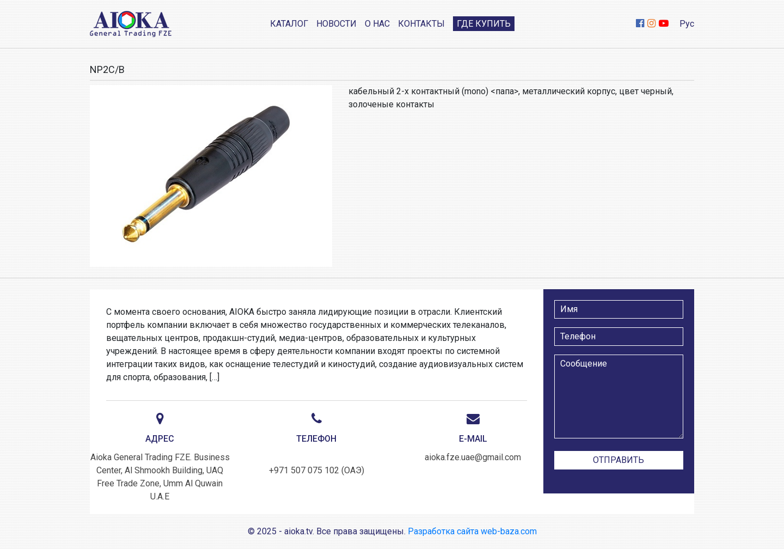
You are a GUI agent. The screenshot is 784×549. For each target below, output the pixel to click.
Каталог (289, 24)
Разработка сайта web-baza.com (472, 531)
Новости (336, 24)
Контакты (421, 24)
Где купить (484, 24)
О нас (377, 24)
